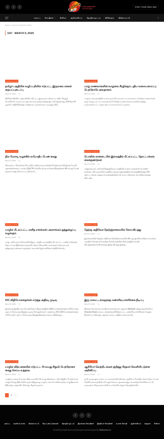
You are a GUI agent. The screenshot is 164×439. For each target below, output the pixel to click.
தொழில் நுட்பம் (94, 18)
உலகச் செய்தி (121, 424)
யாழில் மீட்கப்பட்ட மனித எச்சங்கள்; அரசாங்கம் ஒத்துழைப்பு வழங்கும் (40, 231)
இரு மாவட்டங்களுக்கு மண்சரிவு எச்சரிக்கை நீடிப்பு (114, 300)
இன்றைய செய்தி (11, 81)
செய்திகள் (49, 18)
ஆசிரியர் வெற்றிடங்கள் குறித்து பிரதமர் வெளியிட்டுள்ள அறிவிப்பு (117, 368)
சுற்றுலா (147, 424)
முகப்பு (37, 18)
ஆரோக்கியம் (76, 18)
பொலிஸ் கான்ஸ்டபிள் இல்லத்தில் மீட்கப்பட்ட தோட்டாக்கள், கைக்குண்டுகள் (119, 158)
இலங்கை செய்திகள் (92, 151)
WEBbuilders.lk (105, 430)
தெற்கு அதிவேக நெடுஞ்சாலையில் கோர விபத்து (112, 229)
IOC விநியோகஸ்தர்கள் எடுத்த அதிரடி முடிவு (31, 300)
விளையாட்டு (124, 18)
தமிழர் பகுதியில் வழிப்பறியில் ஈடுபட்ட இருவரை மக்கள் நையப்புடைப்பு (38, 88)
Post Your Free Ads (146, 7)
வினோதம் (109, 18)
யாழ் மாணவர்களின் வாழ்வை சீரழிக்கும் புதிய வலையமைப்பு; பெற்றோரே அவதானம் (120, 88)
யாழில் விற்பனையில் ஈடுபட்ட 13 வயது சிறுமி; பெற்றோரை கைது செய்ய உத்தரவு (40, 368)
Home (7, 25)
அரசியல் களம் (19, 424)
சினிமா (63, 18)
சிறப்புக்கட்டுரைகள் (50, 424)
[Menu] (6, 18)
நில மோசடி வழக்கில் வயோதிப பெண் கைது (31, 156)
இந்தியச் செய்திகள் (105, 424)
